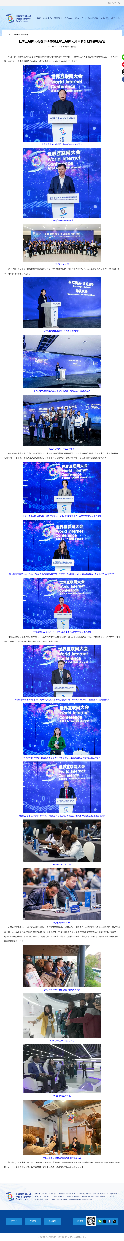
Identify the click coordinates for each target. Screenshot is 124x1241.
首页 (39, 18)
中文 (109, 3)
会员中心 (69, 18)
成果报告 (105, 18)
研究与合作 (80, 18)
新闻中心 (47, 18)
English (114, 3)
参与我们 (52, 1221)
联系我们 (33, 1221)
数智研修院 (93, 18)
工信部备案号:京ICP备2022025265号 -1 (72, 1237)
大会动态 (25, 34)
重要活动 (58, 18)
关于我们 (115, 18)
